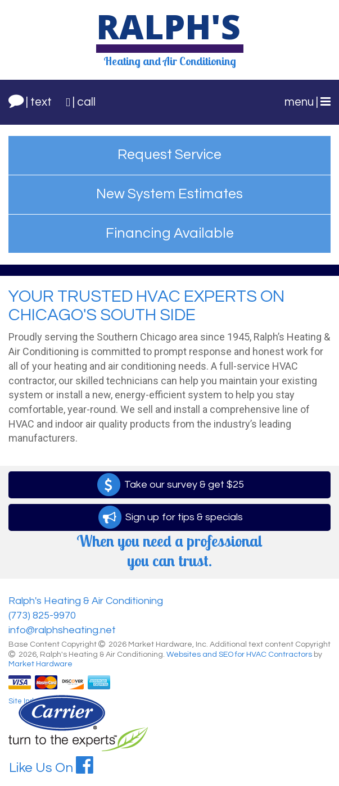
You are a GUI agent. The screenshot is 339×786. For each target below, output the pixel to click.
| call (81, 102)
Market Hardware (40, 664)
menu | (307, 102)
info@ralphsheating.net (62, 630)
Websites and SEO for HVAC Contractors (240, 654)
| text (30, 100)
